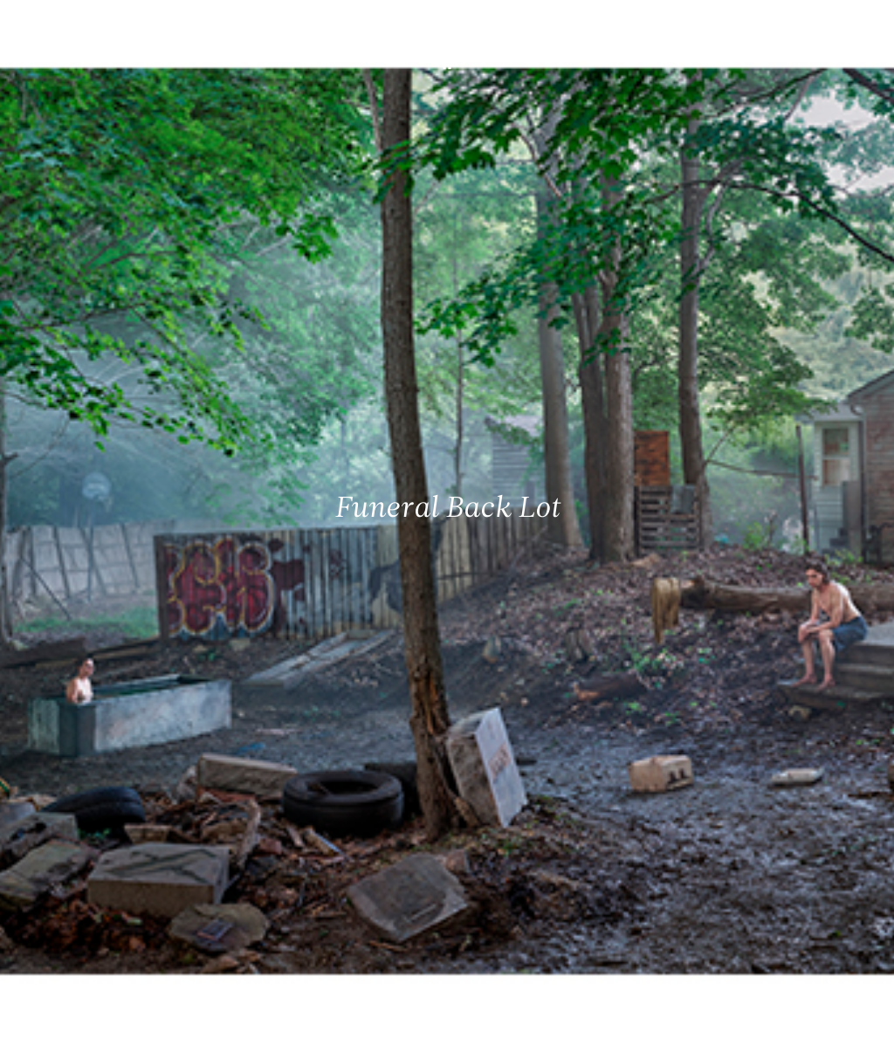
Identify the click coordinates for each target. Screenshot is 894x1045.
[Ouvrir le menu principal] (859, 26)
